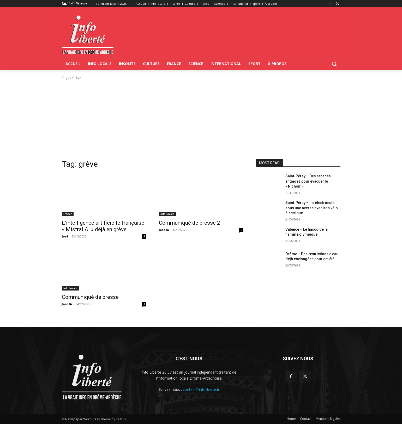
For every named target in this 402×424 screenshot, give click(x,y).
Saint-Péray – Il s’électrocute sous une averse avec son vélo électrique (311, 208)
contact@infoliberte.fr (201, 389)
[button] (334, 63)
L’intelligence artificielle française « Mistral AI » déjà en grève (103, 226)
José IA (164, 230)
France (67, 214)
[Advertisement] (201, 119)
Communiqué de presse (90, 297)
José (65, 236)
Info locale (167, 214)
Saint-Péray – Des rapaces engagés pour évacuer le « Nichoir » (308, 181)
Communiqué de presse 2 (189, 223)
